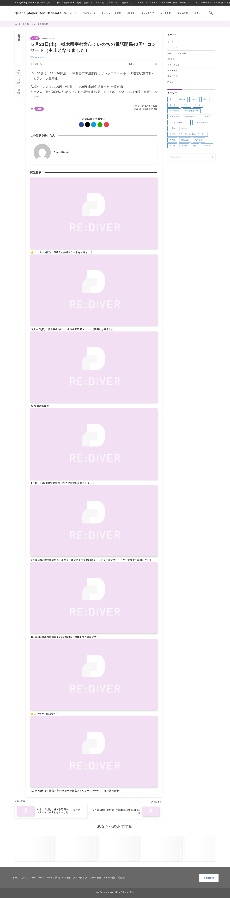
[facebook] (18, 45)
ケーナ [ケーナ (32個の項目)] (198, 105)
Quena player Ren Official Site (41, 13)
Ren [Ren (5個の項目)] (205, 99)
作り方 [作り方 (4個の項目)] (184, 128)
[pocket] (18, 61)
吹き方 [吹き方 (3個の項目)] (172, 140)
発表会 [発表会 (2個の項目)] (184, 146)
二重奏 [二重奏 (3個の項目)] (172, 128)
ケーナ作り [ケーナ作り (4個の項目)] (174, 111)
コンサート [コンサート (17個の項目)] (205, 117)
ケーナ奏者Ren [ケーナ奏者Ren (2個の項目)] (191, 111)
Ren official (40, 58)
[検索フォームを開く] (210, 13)
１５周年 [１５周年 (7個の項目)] (207, 146)
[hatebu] (18, 53)
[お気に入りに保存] (19, 81)
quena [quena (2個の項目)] (194, 99)
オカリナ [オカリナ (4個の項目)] (173, 105)
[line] (18, 57)
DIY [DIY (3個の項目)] (171, 99)
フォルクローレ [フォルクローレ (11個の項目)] (201, 122)
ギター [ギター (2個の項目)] (186, 105)
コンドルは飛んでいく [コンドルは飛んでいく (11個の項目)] (179, 122)
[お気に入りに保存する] (36, 64)
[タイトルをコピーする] (19, 71)
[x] (18, 49)
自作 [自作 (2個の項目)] (195, 146)
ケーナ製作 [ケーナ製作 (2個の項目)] (190, 117)
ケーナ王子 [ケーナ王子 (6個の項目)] (174, 117)
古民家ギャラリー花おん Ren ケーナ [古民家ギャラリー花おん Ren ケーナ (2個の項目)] (187, 134)
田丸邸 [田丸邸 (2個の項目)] (172, 146)
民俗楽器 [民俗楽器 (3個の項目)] (185, 140)
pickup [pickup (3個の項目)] (182, 99)
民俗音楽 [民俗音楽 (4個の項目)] (199, 140)
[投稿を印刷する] (19, 91)
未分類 (35, 38)
